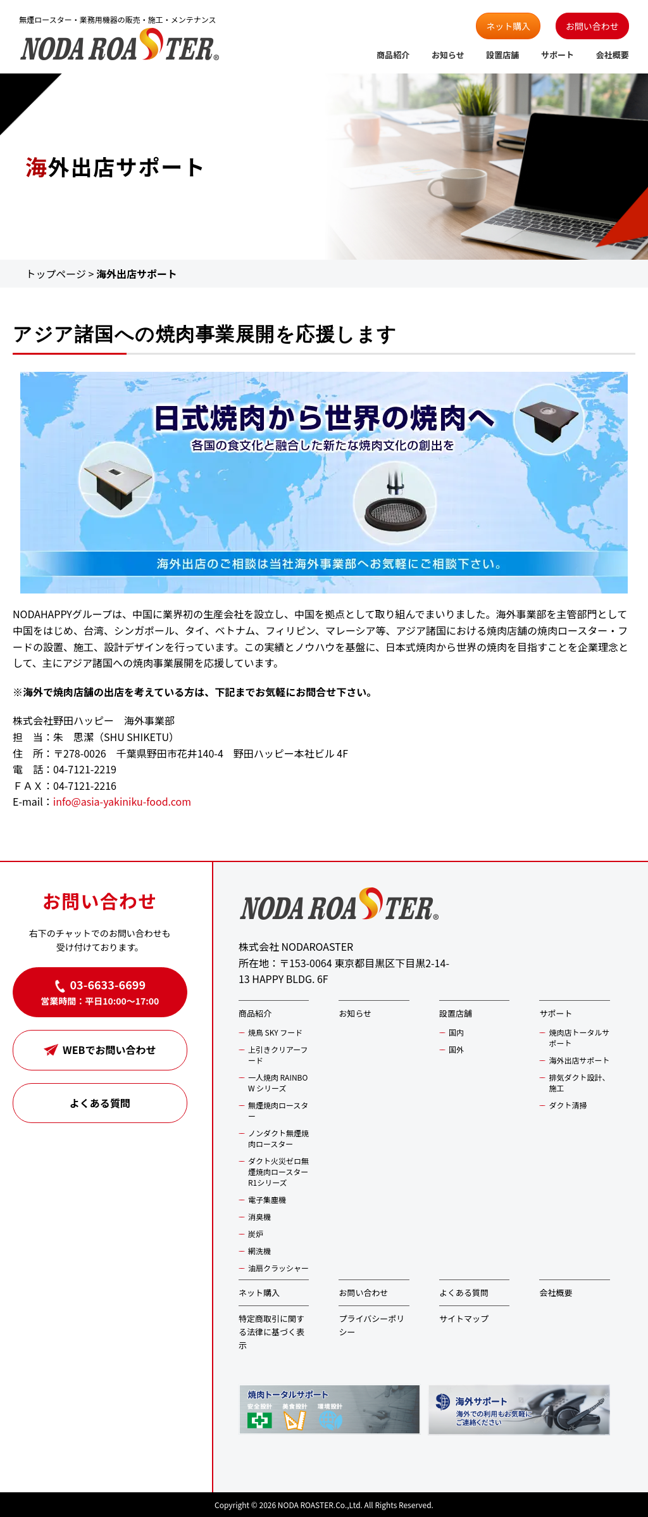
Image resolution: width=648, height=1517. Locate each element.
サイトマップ (464, 1318)
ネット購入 (508, 26)
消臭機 (259, 1216)
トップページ (55, 273)
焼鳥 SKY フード (275, 1032)
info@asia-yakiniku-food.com (122, 801)
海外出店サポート (579, 1060)
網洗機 (259, 1250)
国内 (456, 1032)
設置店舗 (502, 55)
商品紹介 (393, 55)
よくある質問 (100, 1102)
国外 (456, 1049)
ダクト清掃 (568, 1105)
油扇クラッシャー (278, 1267)
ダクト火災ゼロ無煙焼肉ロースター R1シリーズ (278, 1171)
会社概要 (612, 55)
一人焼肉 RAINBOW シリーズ (278, 1082)
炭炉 (255, 1233)
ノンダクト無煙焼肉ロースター (278, 1138)
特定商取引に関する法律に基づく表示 (271, 1331)
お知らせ (448, 55)
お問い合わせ (592, 26)
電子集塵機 (267, 1199)
